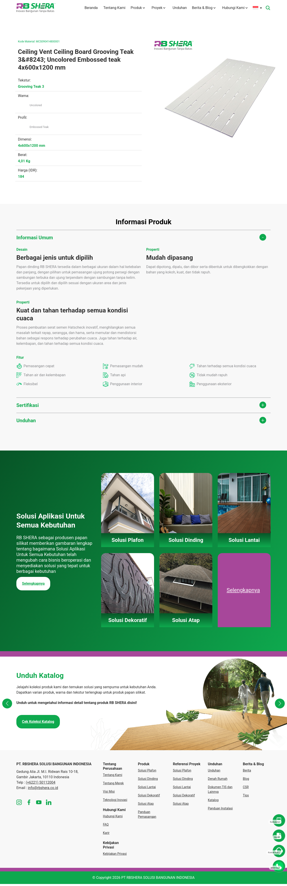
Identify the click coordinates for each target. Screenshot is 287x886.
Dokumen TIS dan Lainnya (220, 791)
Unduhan (178, 8)
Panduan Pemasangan (147, 816)
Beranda (87, 8)
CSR (246, 789)
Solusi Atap (146, 805)
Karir (106, 835)
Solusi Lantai (147, 789)
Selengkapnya (33, 585)
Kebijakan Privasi (115, 855)
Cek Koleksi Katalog (38, 723)
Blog (246, 781)
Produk (137, 8)
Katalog (213, 802)
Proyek (157, 8)
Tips (246, 797)
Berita (247, 772)
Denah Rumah (217, 781)
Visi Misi (109, 793)
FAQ (106, 826)
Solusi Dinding (148, 781)
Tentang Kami (112, 8)
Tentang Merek (113, 785)
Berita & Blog (203, 8)
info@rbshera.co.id (43, 790)
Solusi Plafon (147, 772)
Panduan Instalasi (220, 810)
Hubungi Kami (235, 8)
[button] (7, 706)
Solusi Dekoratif (149, 797)
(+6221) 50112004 (40, 784)
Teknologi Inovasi (115, 802)
